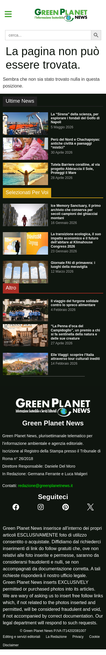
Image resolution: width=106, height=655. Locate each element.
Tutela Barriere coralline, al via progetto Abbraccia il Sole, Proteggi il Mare (75, 169)
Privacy (77, 637)
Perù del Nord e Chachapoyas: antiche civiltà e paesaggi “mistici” (75, 144)
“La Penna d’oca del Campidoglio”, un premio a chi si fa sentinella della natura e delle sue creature (75, 332)
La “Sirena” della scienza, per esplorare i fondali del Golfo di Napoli (75, 118)
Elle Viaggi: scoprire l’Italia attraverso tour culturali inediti (75, 357)
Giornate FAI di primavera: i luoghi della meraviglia (73, 265)
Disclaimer (11, 645)
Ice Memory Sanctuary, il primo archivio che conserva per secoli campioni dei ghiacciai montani (76, 212)
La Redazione (56, 637)
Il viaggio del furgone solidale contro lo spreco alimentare (75, 303)
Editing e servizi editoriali (21, 637)
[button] (6, 14)
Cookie (94, 637)
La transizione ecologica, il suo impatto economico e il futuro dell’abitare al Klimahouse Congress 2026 (76, 240)
